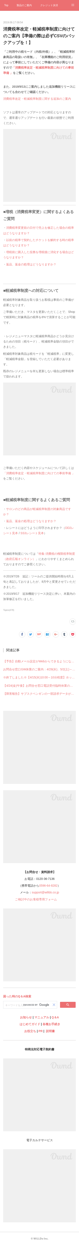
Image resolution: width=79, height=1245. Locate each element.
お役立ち (30, 1031)
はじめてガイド (29, 1024)
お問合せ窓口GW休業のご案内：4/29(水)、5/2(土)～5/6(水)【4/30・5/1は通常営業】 (39, 669)
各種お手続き (51, 1024)
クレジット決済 (49, 5)
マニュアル (41, 1017)
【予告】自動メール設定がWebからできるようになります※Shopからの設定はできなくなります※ (39, 661)
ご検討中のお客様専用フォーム (36, 899)
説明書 (50, 1031)
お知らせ (26, 1017)
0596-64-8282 (48, 885)
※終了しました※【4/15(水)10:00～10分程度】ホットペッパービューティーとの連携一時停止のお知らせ (39, 677)
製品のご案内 (24, 5)
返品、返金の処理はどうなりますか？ (31, 264)
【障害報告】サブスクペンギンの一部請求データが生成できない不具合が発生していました (39, 693)
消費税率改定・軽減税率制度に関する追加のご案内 (37, 98)
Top (6, 5)
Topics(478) (8, 610)
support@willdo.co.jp (45, 892)
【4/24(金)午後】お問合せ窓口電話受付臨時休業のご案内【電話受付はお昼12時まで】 (39, 685)
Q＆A (55, 1017)
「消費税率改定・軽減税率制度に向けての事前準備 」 (39, 473)
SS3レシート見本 (32, 533)
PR (41, 1031)
